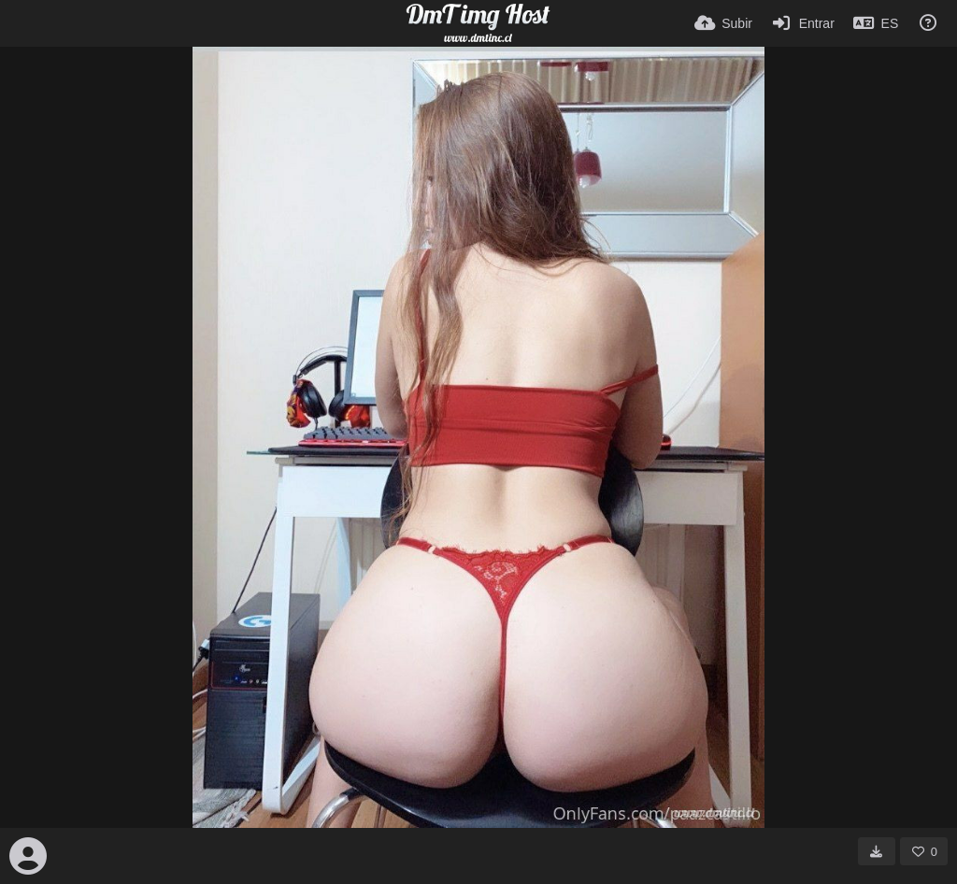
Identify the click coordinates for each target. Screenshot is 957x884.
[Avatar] (28, 856)
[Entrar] (803, 23)
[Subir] (723, 23)
